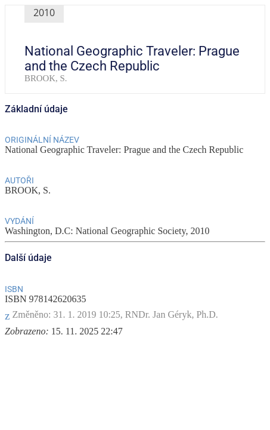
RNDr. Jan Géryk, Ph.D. (171, 314)
